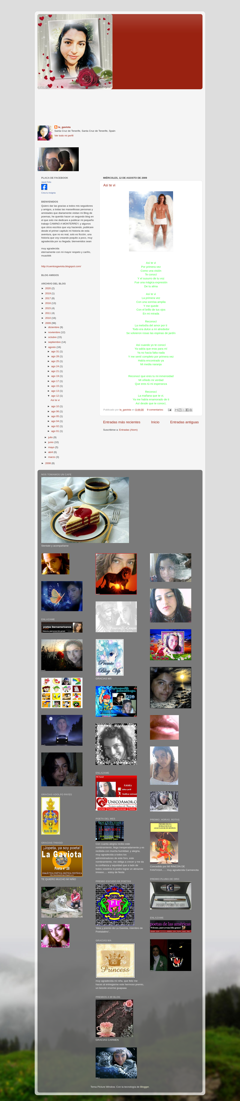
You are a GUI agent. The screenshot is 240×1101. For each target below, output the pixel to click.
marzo (52, 457)
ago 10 (55, 406)
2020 (48, 288)
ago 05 (55, 416)
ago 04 (55, 421)
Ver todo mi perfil (63, 135)
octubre (52, 337)
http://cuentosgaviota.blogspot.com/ (61, 266)
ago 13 (55, 390)
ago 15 (55, 386)
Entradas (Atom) (128, 429)
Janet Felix (46, 182)
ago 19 (55, 376)
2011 (48, 313)
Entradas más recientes (121, 422)
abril (51, 452)
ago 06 (55, 411)
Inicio (155, 422)
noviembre (54, 332)
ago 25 (55, 361)
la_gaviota (64, 127)
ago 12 (55, 395)
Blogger (144, 1086)
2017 (48, 298)
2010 (48, 318)
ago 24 (55, 366)
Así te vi (109, 185)
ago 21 (55, 371)
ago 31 (55, 351)
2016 (48, 303)
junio (51, 442)
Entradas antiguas (184, 422)
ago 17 (55, 381)
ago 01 (55, 431)
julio (50, 437)
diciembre (54, 327)
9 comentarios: (155, 409)
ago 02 (55, 426)
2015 (48, 308)
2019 (48, 293)
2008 (48, 463)
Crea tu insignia (48, 193)
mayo (51, 447)
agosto (52, 347)
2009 (48, 323)
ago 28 (55, 356)
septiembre (55, 342)
